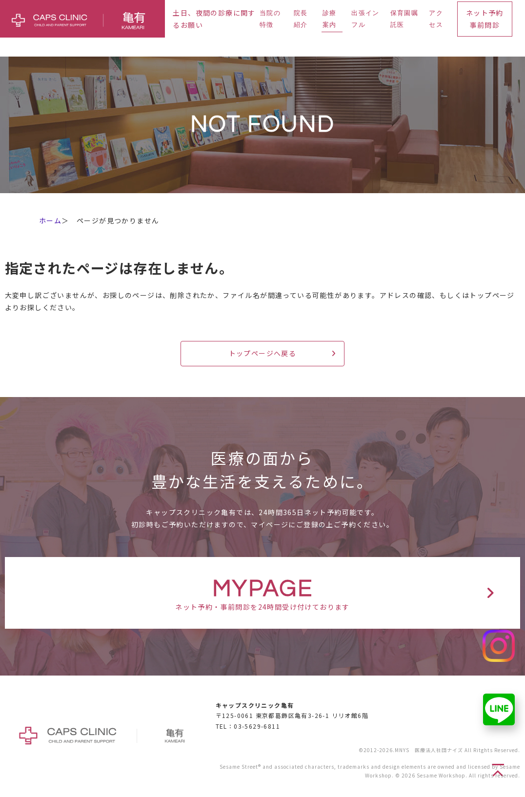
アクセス (436, 19)
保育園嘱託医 (404, 19)
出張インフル (365, 19)
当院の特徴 (270, 19)
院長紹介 (301, 19)
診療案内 (330, 19)
